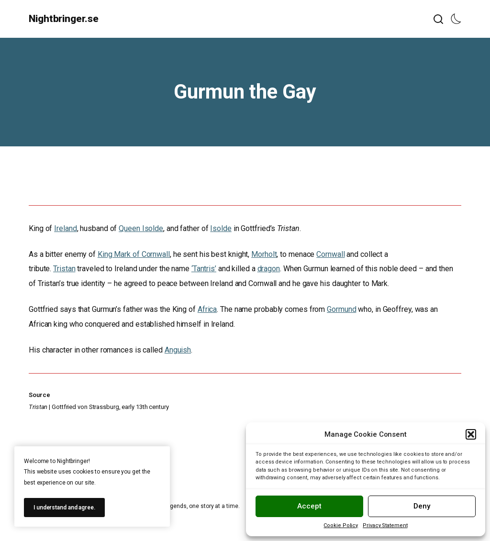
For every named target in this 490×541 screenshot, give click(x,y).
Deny (421, 506)
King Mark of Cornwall (134, 254)
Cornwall (330, 254)
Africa (207, 309)
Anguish (178, 349)
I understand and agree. (64, 507)
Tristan (64, 268)
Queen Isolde (141, 228)
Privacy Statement (385, 525)
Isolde (220, 228)
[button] (471, 434)
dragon (268, 268)
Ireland (65, 228)
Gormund (341, 309)
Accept (309, 506)
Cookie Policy (340, 525)
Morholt (264, 254)
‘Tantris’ (203, 268)
